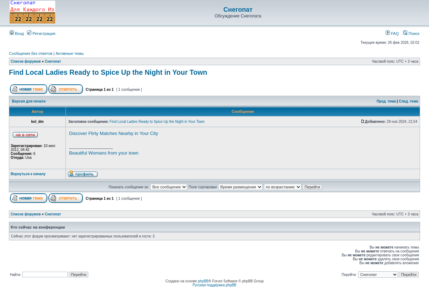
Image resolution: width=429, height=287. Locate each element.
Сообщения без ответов (30, 53)
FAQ (392, 33)
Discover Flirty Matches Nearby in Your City (113, 133)
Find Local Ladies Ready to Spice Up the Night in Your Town (108, 72)
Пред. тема (386, 101)
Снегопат (238, 9)
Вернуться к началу (28, 174)
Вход (17, 33)
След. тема (408, 101)
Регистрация (41, 33)
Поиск (411, 33)
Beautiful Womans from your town (103, 153)
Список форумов (26, 61)
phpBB (203, 281)
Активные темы (70, 53)
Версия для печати (29, 101)
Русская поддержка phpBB (214, 285)
